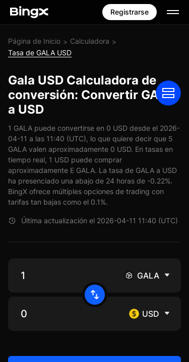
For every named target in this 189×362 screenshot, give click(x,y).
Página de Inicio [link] (34, 41)
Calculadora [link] (89, 41)
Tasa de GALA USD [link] (40, 52)
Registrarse (129, 12)
